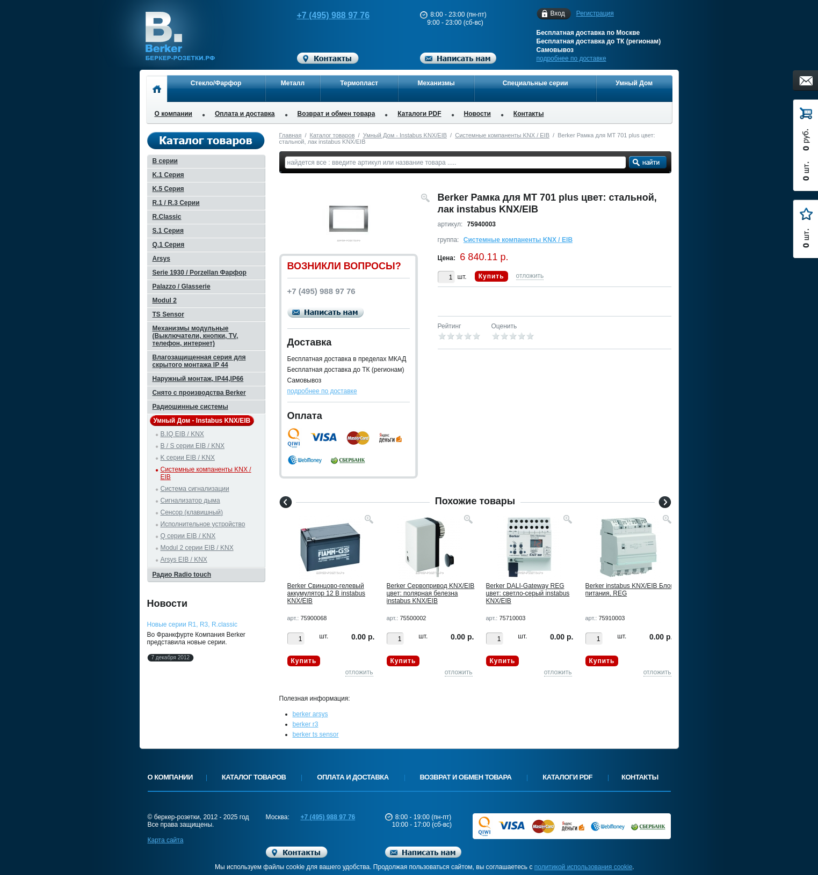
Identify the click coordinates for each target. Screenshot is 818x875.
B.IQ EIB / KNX (182, 434)
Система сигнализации (195, 488)
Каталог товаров (332, 135)
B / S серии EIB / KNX (193, 446)
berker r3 (305, 724)
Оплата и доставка (245, 113)
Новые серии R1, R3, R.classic (192, 624)
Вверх (713, 841)
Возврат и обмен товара (336, 113)
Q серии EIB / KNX (188, 536)
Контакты (528, 113)
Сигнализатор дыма (190, 500)
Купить (491, 276)
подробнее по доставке (571, 58)
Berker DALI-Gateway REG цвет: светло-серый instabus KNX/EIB (528, 593)
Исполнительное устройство (203, 524)
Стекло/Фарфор (216, 83)
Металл (293, 83)
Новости (477, 113)
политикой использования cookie (583, 867)
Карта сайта (166, 840)
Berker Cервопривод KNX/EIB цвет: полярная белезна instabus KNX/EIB (431, 593)
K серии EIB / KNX (188, 457)
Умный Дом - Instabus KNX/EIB (405, 135)
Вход (558, 13)
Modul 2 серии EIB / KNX (197, 548)
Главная (290, 135)
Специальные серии (535, 83)
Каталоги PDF (419, 113)
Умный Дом (634, 83)
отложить (530, 276)
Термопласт (359, 83)
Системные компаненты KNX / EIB (502, 135)
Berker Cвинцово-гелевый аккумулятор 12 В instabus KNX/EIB (326, 593)
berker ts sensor (316, 734)
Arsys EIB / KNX (184, 559)
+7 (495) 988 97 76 (322, 15)
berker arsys (310, 714)
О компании (174, 113)
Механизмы (436, 83)
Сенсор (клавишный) (192, 512)
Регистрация (595, 13)
